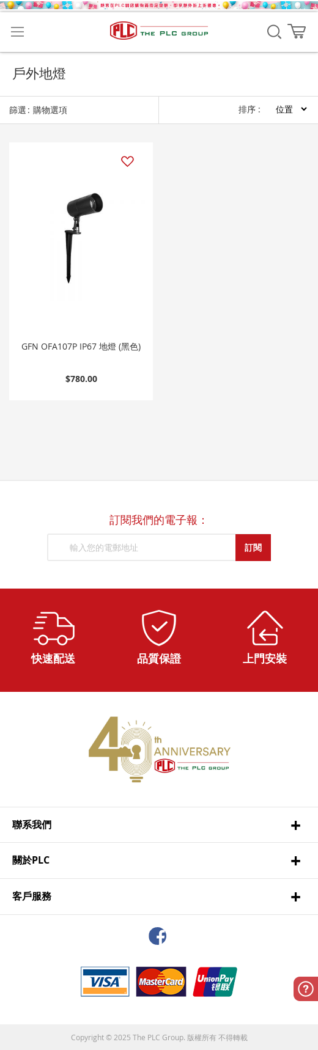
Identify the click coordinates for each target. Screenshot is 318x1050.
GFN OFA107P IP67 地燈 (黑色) (81, 346)
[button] (127, 162)
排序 (247, 109)
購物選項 (50, 110)
